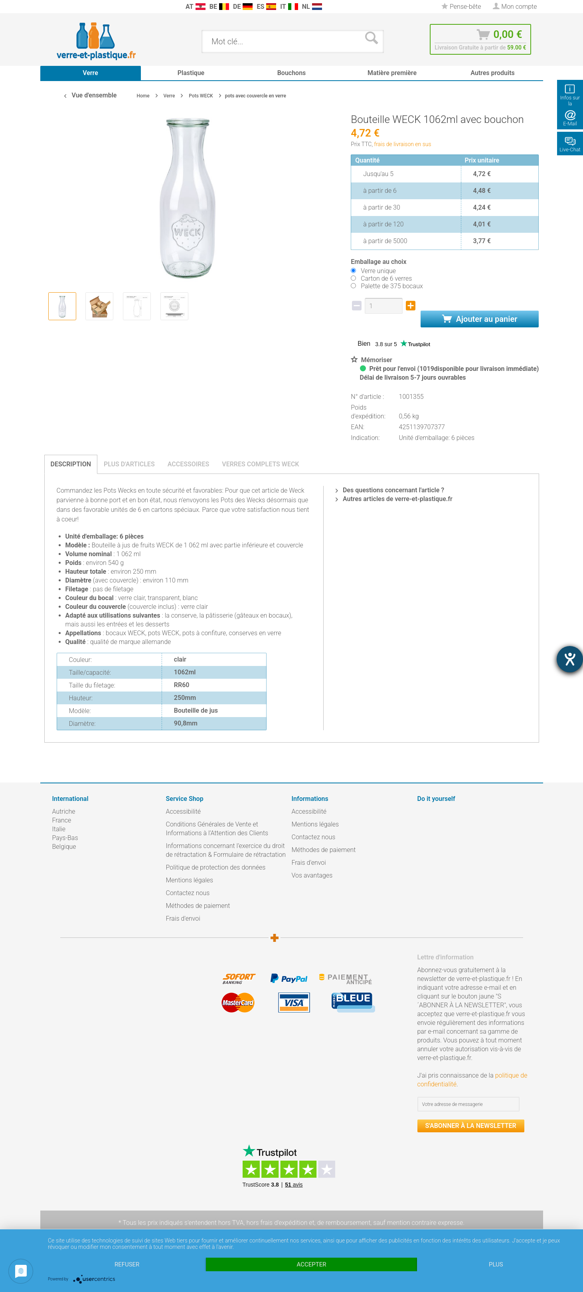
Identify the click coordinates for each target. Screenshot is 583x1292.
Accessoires (188, 464)
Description (71, 464)
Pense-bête (461, 6)
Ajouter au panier (480, 319)
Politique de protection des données (216, 867)
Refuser (127, 1264)
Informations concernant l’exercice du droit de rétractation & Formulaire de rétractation (226, 850)
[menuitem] (56, 7)
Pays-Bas (65, 838)
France (61, 820)
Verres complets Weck (260, 464)
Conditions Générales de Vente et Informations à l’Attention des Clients (217, 828)
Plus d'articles (129, 464)
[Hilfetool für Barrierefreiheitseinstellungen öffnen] (570, 659)
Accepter (311, 1264)
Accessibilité (183, 811)
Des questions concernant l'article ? (390, 490)
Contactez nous (188, 893)
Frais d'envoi (183, 918)
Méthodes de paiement (198, 906)
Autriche (63, 811)
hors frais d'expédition (276, 1223)
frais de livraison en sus (402, 144)
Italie (58, 829)
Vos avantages (312, 875)
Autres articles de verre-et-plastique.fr (394, 499)
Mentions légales (189, 880)
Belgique (64, 846)
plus (496, 1264)
